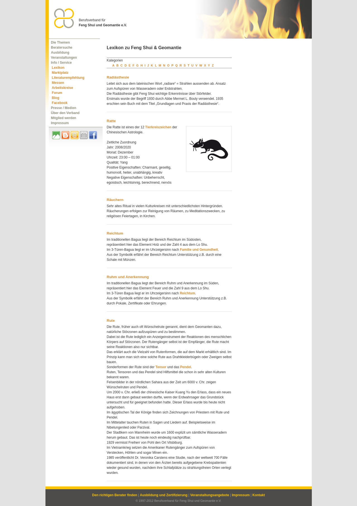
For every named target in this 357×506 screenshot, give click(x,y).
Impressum (60, 123)
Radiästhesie (118, 77)
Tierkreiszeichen (158, 127)
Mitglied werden (63, 118)
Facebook (59, 103)
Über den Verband (65, 113)
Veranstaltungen (64, 58)
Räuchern (115, 200)
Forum (57, 93)
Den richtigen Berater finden (114, 495)
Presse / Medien (63, 108)
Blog (55, 98)
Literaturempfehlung (68, 78)
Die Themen (60, 42)
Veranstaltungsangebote (209, 495)
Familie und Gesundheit (199, 250)
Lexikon (58, 68)
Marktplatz (60, 73)
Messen (58, 83)
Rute (111, 320)
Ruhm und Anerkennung (128, 277)
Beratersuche (62, 47)
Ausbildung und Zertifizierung (164, 495)
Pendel (185, 367)
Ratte (111, 121)
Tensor (160, 367)
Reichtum (115, 233)
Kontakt (258, 495)
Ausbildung (60, 53)
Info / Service (61, 63)
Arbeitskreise (62, 88)
